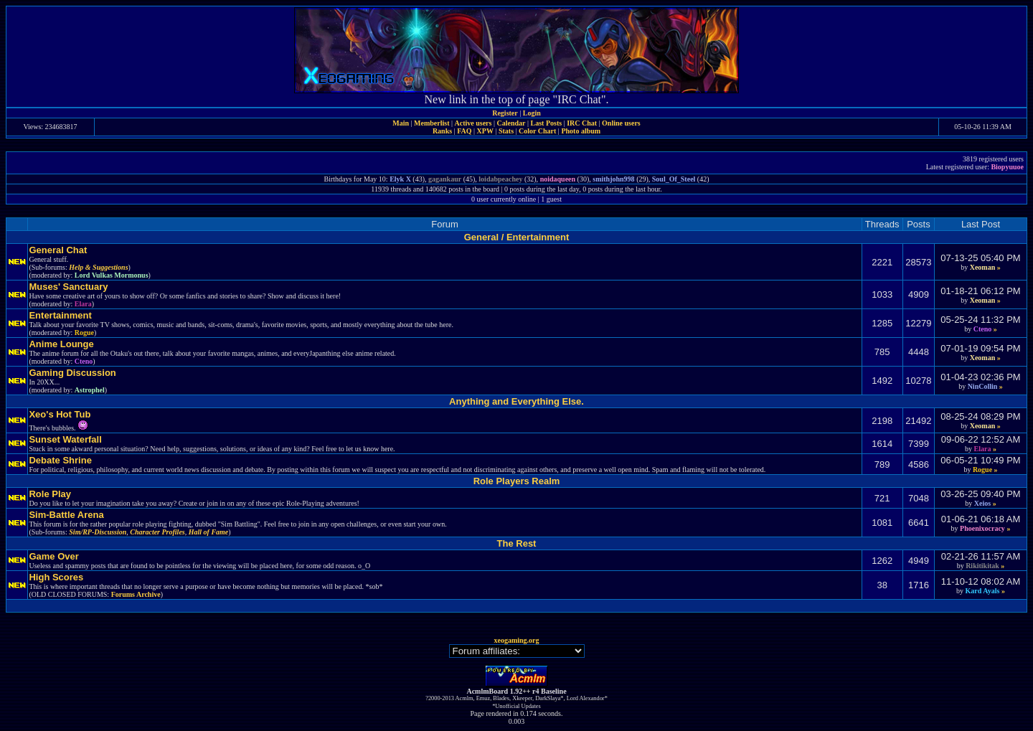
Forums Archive (136, 594)
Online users (621, 123)
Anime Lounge (61, 344)
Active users (473, 123)
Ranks (442, 131)
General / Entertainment (517, 237)
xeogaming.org (516, 640)
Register (505, 113)
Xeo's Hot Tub (59, 414)
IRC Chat (582, 123)
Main (400, 123)
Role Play (50, 494)
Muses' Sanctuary (68, 286)
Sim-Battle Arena (66, 514)
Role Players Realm (516, 481)
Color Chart (537, 131)
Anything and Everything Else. (516, 401)
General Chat (58, 250)
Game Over (53, 556)
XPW (485, 131)
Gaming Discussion (72, 372)
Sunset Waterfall (65, 439)
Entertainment (60, 315)
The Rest (517, 543)
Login (532, 113)
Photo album (580, 131)
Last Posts (546, 123)
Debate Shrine (60, 460)
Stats (506, 131)
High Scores (56, 577)
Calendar (510, 123)
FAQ (464, 131)
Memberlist (431, 123)
